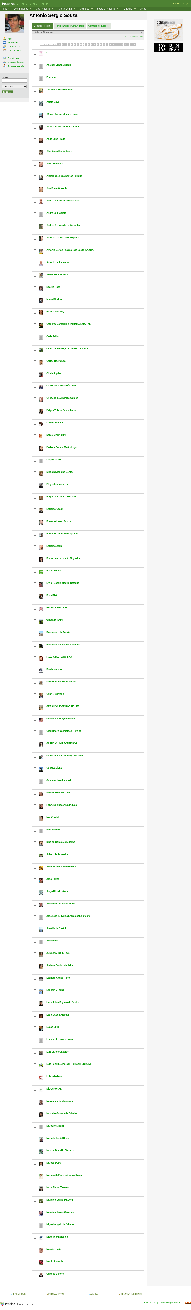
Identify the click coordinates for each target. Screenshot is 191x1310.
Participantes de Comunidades (70, 26)
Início (6, 9)
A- (178, 3)
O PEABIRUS (18, 1294)
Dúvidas (128, 9)
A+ (174, 3)
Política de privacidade (170, 1303)
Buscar (5, 77)
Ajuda (143, 9)
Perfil (7, 38)
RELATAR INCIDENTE (131, 1294)
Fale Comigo (11, 58)
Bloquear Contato (13, 66)
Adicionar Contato (13, 62)
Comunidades (21, 9)
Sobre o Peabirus (106, 9)
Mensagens (10, 42)
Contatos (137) (12, 46)
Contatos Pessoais (43, 26)
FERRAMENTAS (56, 1294)
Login (186, 3)
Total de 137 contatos (133, 37)
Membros (84, 9)
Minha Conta (65, 9)
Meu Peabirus (43, 9)
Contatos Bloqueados (98, 26)
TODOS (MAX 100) (48, 44)
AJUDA (94, 1294)
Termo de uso (149, 1303)
